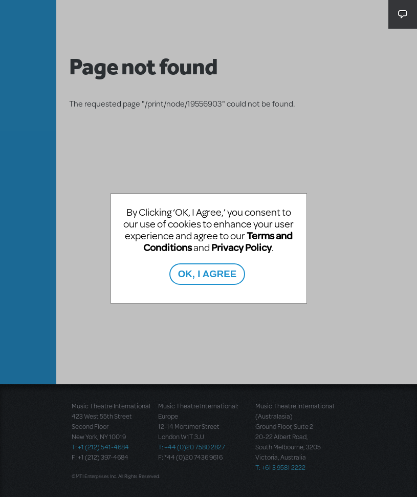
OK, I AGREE (207, 273)
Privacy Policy (241, 247)
